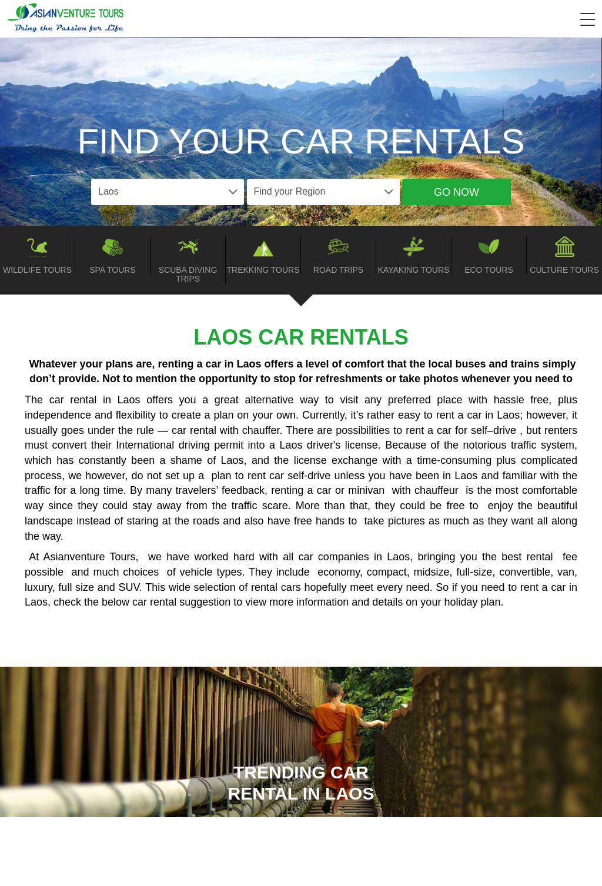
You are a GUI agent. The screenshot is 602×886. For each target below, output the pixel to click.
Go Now (456, 192)
